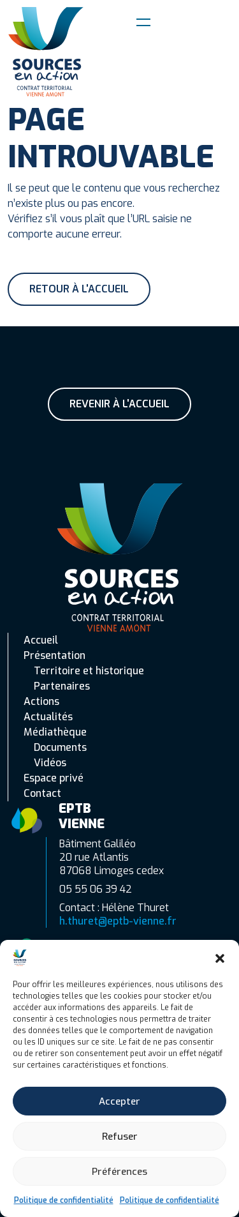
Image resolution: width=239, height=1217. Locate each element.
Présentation (54, 655)
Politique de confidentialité (63, 1200)
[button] (220, 957)
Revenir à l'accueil (119, 404)
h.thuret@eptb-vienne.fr (118, 921)
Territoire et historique (89, 670)
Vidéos (50, 762)
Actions (41, 701)
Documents (60, 747)
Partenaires (62, 686)
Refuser (120, 1136)
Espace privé (53, 778)
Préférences (119, 1171)
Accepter (119, 1101)
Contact (42, 793)
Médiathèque (55, 732)
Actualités (48, 716)
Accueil (41, 640)
